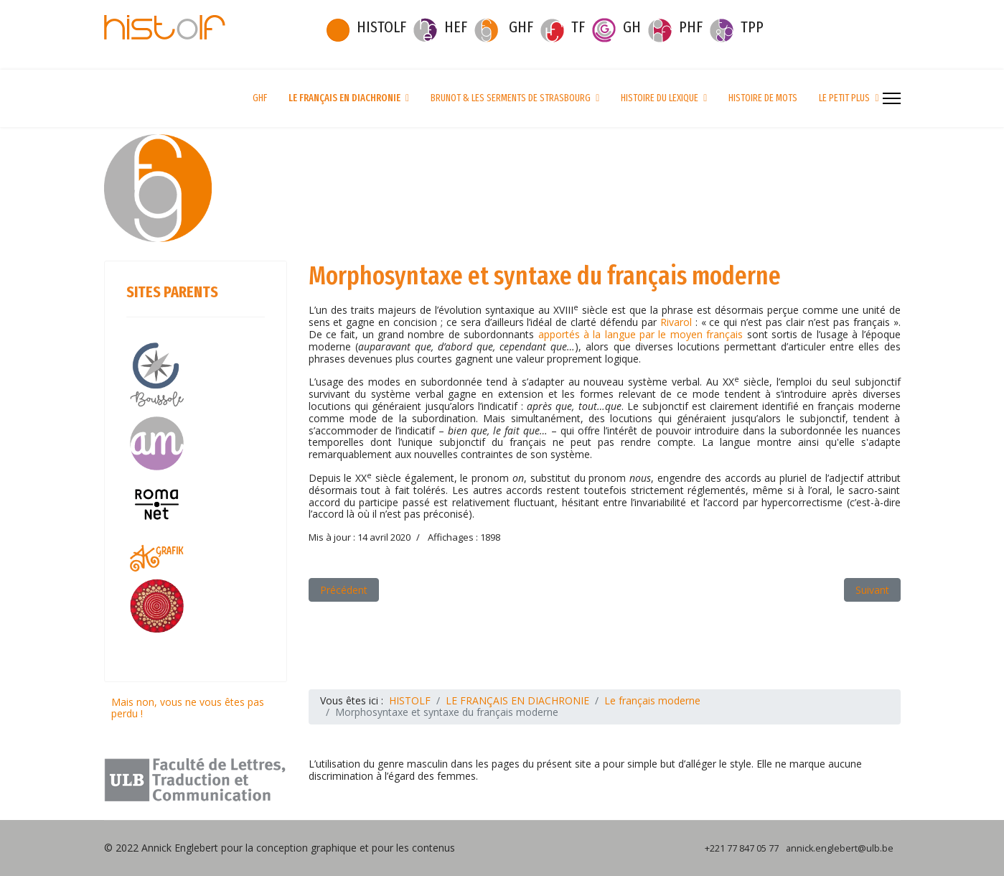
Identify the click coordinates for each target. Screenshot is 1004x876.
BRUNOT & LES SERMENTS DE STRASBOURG (511, 98)
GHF (521, 27)
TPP (752, 27)
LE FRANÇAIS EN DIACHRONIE (344, 98)
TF (578, 27)
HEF (455, 27)
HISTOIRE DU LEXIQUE (659, 98)
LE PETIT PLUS (844, 98)
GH (632, 27)
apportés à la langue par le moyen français (640, 334)
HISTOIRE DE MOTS (762, 98)
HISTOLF (381, 27)
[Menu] (892, 98)
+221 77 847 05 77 (742, 848)
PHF (691, 27)
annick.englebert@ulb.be (839, 848)
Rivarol (677, 322)
